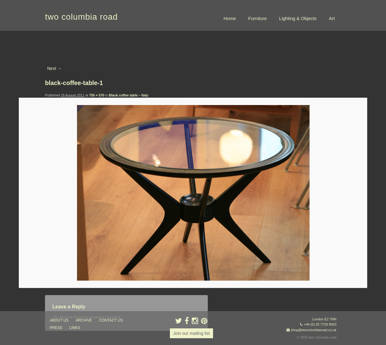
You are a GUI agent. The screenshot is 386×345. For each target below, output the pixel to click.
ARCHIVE (84, 320)
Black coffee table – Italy (128, 95)
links (74, 328)
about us (59, 320)
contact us (111, 320)
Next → (54, 68)
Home (230, 18)
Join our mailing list (191, 333)
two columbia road (81, 17)
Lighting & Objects (298, 18)
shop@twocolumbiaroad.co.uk (313, 330)
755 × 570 (96, 95)
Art (332, 18)
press (56, 328)
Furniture (257, 18)
